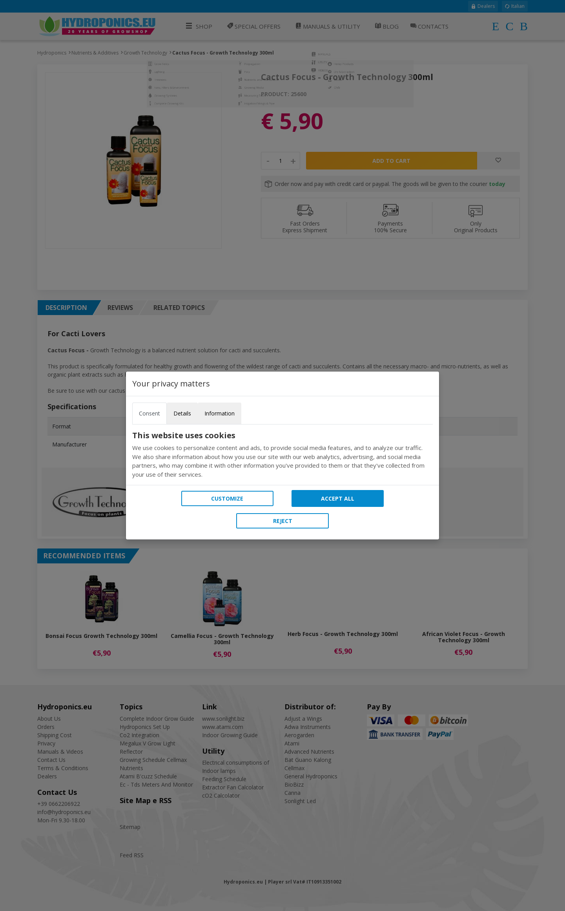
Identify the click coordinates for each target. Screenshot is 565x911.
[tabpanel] (282, 455)
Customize (227, 498)
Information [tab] (219, 413)
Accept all (337, 498)
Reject (282, 521)
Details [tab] (182, 413)
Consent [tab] (149, 413)
